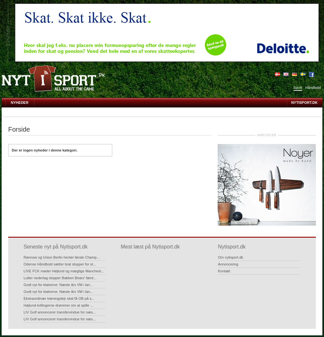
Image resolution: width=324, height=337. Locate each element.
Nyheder (19, 102)
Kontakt (224, 271)
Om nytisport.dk (230, 257)
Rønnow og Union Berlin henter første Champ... (61, 257)
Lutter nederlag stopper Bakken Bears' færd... (60, 278)
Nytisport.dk (304, 102)
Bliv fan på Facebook (311, 74)
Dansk (277, 74)
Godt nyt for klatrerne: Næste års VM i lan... (58, 285)
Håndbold (313, 87)
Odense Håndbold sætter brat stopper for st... (60, 264)
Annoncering (228, 264)
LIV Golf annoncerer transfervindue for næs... (60, 312)
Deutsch (294, 74)
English (286, 74)
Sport (298, 87)
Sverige (303, 74)
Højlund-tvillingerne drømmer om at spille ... (58, 305)
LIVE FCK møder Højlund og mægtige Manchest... (64, 271)
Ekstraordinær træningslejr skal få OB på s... (59, 298)
